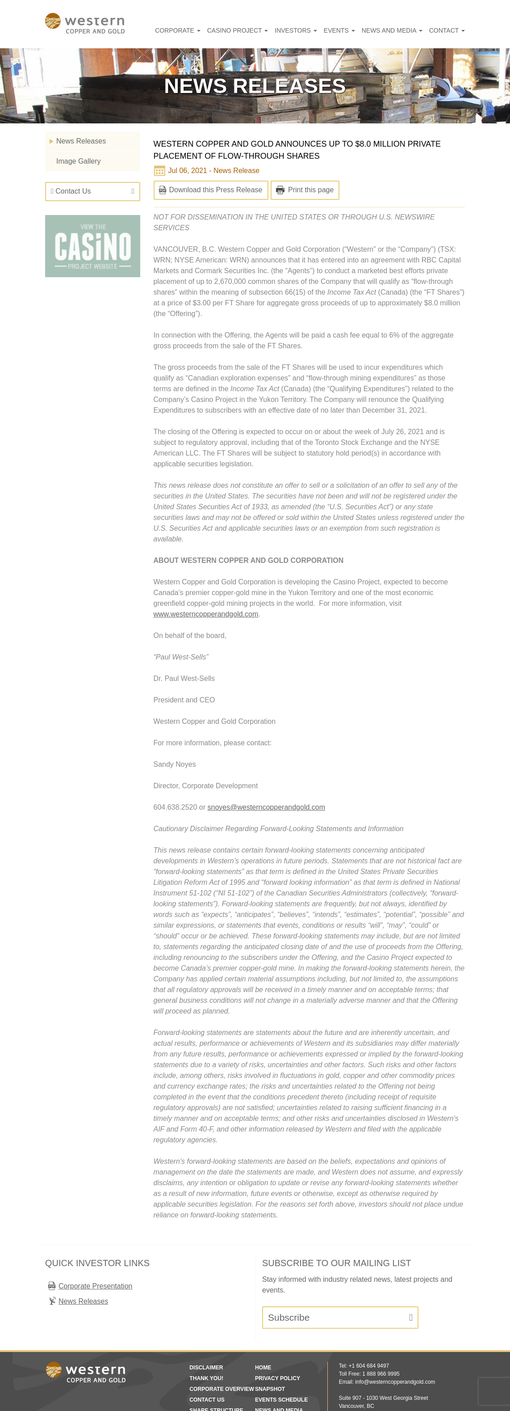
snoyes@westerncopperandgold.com (267, 775)
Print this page (310, 190)
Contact (450, 30)
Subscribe (288, 1264)
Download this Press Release (216, 190)
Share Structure (212, 1357)
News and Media (402, 30)
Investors (320, 30)
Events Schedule (278, 1346)
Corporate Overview (217, 1335)
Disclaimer (203, 1314)
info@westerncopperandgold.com (394, 1328)
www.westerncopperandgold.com (207, 582)
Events (357, 30)
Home (262, 1314)
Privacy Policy (274, 1325)
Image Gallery (78, 161)
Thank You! (203, 1325)
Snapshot (268, 1335)
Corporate (220, 30)
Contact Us (72, 191)
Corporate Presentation (95, 1232)
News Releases (80, 141)
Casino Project (271, 30)
